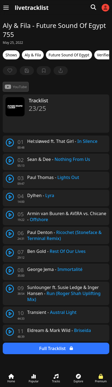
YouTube (16, 86)
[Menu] (6, 8)
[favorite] (10, 70)
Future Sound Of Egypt (69, 54)
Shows (11, 54)
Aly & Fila (33, 54)
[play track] (9, 142)
